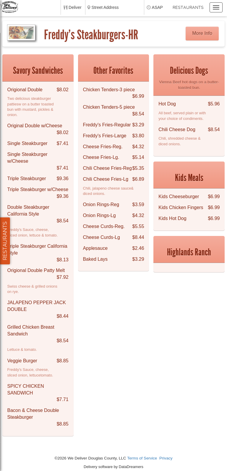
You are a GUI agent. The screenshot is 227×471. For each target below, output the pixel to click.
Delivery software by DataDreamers (113, 467)
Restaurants (188, 7)
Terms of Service (142, 458)
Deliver (75, 7)
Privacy (166, 458)
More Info (202, 33)
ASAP (157, 7)
